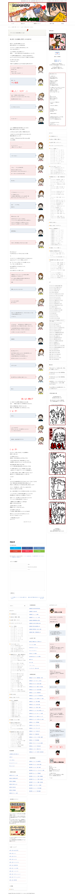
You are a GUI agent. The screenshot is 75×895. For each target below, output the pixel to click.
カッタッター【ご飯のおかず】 (57, 191)
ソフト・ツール (31, 665)
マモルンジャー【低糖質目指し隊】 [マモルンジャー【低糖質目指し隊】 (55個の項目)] (56, 332)
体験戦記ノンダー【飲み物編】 (34, 740)
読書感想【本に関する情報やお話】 (35, 623)
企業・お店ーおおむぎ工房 (13, 850)
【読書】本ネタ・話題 (55, 243)
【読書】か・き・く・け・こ (56, 231)
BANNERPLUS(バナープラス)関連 (34, 656)
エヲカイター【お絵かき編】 (56, 268)
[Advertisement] (27, 531)
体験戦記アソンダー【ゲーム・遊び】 (35, 680)
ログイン (12, 889)
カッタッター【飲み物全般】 (56, 203)
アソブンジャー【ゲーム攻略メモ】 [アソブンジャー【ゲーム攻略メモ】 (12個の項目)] (55, 287)
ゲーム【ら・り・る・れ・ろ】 (57, 161)
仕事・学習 (52, 23)
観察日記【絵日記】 (12, 787)
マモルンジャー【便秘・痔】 (56, 210)
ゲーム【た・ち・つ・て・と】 (57, 154)
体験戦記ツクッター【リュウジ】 (34, 728)
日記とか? (23, 23)
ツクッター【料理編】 (55, 207)
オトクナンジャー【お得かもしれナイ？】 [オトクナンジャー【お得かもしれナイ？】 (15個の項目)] (56, 293)
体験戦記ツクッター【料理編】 (34, 722)
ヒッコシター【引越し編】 (16, 682)
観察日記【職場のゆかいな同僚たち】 (35, 641)
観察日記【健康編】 (12, 781)
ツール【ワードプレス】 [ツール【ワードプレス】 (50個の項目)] (54, 318)
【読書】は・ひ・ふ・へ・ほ (56, 237)
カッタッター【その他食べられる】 (57, 194)
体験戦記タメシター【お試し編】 (34, 704)
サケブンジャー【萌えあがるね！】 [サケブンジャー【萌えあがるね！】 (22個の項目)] (55, 305)
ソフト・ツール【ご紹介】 (56, 169)
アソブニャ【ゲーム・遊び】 (56, 252)
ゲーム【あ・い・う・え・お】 (17, 627)
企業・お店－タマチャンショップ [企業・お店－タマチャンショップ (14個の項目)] (55, 357)
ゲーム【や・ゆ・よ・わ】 (56, 160)
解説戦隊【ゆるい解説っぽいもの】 (57, 259)
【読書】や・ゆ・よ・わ (55, 240)
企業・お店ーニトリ (12, 853)
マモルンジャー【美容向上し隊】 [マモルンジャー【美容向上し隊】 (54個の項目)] (56, 340)
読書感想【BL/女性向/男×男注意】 (34, 608)
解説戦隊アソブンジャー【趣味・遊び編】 (36, 782)
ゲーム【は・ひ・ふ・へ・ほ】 (57, 157)
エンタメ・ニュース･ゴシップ (55, 145)
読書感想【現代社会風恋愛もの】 (34, 626)
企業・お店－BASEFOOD (13, 865)
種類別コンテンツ (37, 23)
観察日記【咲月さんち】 (13, 784)
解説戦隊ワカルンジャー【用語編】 (35, 773)
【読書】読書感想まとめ (55, 244)
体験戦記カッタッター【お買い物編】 (35, 689)
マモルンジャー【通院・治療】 (57, 216)
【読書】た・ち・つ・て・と (56, 234)
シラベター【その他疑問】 (56, 272)
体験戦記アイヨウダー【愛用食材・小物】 (36, 677)
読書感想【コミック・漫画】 (34, 614)
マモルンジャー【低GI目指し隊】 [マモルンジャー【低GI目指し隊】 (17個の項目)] (55, 330)
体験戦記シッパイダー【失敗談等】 (35, 692)
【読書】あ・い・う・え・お (56, 230)
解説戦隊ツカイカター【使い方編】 (35, 767)
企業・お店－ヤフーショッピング (14, 877)
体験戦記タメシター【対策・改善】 (35, 707)
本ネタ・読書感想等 (54, 228)
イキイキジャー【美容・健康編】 (57, 264)
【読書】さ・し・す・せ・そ (56, 232)
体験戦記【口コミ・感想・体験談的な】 (57, 176)
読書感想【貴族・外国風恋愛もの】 (35, 632)
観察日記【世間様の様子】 (55, 250)
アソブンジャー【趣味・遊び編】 (57, 262)
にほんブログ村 (57, 54)
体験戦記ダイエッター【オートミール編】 (36, 713)
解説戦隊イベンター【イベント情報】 (35, 785)
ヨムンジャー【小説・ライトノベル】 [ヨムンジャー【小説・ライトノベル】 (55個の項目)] (56, 345)
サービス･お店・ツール (54, 166)
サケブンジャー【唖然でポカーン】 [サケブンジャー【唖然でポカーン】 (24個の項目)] (55, 300)
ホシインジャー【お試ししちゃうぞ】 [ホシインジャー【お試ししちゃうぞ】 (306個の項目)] (56, 321)
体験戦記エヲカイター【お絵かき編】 (35, 683)
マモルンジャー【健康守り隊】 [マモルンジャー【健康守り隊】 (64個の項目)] (55, 334)
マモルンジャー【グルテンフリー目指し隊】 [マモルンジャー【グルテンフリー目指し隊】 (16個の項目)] (56, 327)
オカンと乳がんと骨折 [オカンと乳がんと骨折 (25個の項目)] (53, 292)
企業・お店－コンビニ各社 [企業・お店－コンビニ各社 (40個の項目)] (54, 354)
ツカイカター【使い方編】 (56, 274)
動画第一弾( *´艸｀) (58, 60)
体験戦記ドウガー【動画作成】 (34, 734)
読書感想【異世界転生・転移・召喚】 (35, 629)
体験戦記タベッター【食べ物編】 (34, 701)
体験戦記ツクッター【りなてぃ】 (34, 725)
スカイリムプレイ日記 (55, 163)
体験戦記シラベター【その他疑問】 (35, 761)
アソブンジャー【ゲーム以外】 (57, 181)
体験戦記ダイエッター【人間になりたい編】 (36, 719)
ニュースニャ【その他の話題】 (57, 256)
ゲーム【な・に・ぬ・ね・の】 (57, 155)
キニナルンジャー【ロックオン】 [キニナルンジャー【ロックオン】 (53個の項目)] (56, 295)
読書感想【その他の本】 (33, 611)
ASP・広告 (31, 662)
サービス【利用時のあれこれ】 (57, 167)
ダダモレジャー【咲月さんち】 (17, 679)
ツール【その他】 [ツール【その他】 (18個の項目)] (52, 313)
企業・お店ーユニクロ (13, 859)
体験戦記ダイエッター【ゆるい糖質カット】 (36, 710)
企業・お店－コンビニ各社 (13, 868)
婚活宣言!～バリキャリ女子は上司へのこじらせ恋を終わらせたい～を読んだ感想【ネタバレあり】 (57, 383)
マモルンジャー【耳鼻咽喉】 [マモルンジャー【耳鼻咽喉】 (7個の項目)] (53, 342)
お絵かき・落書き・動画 (54, 139)
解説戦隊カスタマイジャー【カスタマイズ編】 (36, 770)
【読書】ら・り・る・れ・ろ (56, 241)
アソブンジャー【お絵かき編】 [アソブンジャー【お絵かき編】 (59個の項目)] (55, 285)
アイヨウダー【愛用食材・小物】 (57, 179)
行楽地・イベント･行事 (54, 247)
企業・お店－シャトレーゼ (13, 871)
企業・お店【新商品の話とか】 (57, 172)
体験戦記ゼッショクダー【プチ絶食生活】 (36, 695)
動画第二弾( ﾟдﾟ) (58, 61)
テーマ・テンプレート (32, 650)
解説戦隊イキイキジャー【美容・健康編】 (36, 776)
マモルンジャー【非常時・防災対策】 (58, 217)
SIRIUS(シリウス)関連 (32, 653)
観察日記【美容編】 (12, 790)
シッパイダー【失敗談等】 (56, 204)
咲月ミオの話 (52, 222)
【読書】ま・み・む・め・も (56, 238)
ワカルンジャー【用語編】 (56, 277)
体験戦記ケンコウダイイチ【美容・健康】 (36, 737)
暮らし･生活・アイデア (54, 225)
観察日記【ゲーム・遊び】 (13, 793)
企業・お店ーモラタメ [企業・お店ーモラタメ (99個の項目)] (54, 352)
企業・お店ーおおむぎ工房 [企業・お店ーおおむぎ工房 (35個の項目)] (54, 350)
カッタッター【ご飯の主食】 (56, 192)
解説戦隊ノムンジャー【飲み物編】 (35, 791)
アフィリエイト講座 (32, 644)
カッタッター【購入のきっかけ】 (57, 200)
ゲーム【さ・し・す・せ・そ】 (57, 152)
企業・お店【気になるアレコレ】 (57, 173)
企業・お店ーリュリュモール (14, 862)
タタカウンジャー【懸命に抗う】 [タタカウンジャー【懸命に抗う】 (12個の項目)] (55, 308)
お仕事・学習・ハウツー (54, 142)
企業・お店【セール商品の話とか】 (57, 170)
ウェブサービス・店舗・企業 (34, 668)
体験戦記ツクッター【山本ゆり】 (34, 731)
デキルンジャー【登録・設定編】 (57, 275)
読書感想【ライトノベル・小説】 (34, 617)
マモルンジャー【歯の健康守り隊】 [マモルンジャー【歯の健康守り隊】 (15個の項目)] (55, 337)
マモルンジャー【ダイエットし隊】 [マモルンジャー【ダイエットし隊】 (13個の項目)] (55, 329)
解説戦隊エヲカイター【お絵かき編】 (35, 764)
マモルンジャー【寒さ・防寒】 (57, 211)
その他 (62, 23)
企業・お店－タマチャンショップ (14, 874)
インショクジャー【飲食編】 (56, 267)
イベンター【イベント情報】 (56, 265)
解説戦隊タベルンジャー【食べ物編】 (35, 788)
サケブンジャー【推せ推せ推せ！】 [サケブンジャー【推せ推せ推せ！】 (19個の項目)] (55, 303)
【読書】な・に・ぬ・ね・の (56, 235)
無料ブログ (31, 659)
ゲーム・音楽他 (53, 148)
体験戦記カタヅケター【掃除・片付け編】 (36, 686)
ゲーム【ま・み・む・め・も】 (57, 158)
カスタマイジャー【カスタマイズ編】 (58, 270)
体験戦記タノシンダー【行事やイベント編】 (36, 698)
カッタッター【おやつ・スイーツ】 (57, 188)
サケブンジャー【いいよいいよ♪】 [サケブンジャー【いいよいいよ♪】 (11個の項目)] (54, 297)
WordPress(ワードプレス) (33, 647)
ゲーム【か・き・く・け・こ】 (57, 151)
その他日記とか (53, 136)
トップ (12, 23)
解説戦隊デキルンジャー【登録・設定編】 (36, 779)
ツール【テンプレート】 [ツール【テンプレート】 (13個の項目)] (53, 316)
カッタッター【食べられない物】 (57, 201)
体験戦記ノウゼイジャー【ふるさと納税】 (36, 743)
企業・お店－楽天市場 (13, 880)
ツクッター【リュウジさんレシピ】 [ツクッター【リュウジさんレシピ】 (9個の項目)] (54, 311)
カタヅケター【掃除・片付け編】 (57, 186)
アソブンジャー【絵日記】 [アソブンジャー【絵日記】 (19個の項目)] (54, 290)
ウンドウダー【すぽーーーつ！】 (57, 182)
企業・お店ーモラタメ (13, 856)
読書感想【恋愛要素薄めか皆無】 (34, 620)
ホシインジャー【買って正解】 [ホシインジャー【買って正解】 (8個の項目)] (54, 324)
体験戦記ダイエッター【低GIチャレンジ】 (36, 716)
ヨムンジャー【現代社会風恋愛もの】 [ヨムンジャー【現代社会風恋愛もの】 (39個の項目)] (56, 347)
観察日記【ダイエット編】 (13, 775)
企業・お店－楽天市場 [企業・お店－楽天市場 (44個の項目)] (54, 359)
